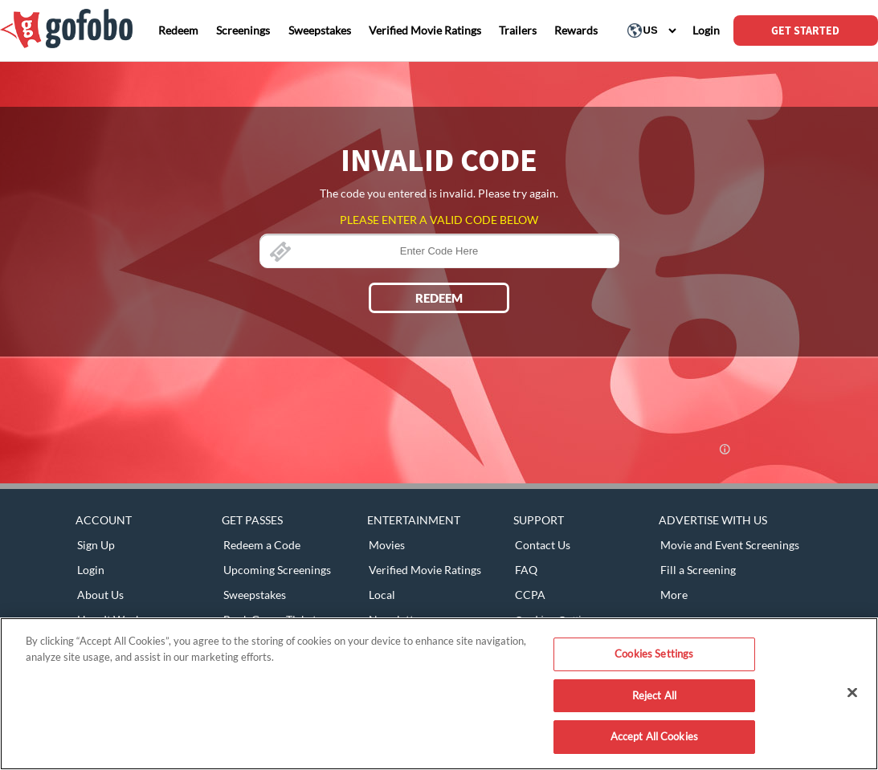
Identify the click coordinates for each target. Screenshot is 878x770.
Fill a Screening (698, 569)
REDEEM (439, 298)
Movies (387, 545)
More (674, 594)
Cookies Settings (654, 653)
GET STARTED (805, 30)
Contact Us (542, 545)
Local (382, 594)
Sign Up (96, 545)
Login (90, 569)
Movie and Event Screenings (729, 545)
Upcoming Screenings (277, 569)
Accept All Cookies (654, 736)
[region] (439, 693)
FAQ (526, 569)
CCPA (530, 594)
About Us (100, 594)
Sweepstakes (254, 594)
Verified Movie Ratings (425, 569)
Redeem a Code (261, 545)
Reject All (654, 695)
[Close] (852, 693)
